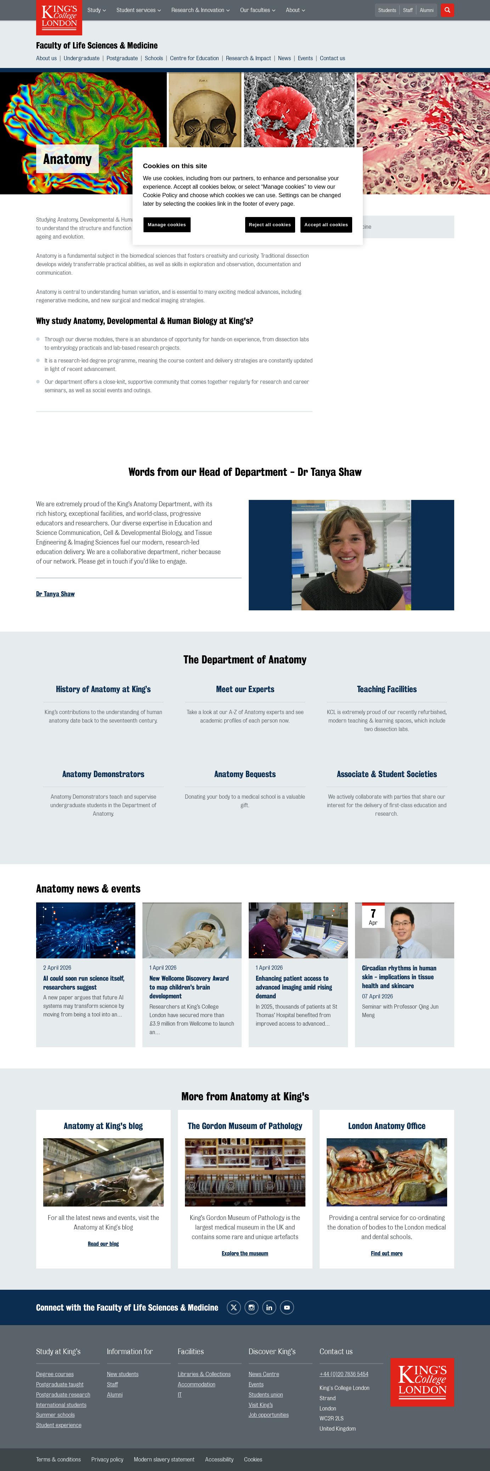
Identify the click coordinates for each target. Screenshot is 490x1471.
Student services (136, 10)
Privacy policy (107, 1460)
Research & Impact (248, 58)
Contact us (332, 58)
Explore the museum (245, 1253)
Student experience (58, 1426)
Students (387, 10)
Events (305, 58)
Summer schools (55, 1415)
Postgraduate (122, 58)
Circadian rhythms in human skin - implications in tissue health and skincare (399, 977)
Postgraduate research (63, 1395)
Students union (266, 1395)
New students (123, 1375)
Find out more (386, 1253)
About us (46, 58)
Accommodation (196, 1384)
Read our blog (103, 1244)
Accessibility (219, 1460)
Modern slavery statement (164, 1460)
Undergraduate (82, 58)
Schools (154, 58)
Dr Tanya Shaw (55, 593)
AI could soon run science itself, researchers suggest (83, 983)
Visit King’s (261, 1405)
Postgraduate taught (60, 1384)
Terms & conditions (58, 1460)
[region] (248, 196)
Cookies (253, 1460)
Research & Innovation (197, 10)
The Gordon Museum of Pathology (245, 1126)
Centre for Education (194, 58)
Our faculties (255, 10)
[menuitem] (96, 10)
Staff (408, 10)
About (293, 10)
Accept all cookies (326, 224)
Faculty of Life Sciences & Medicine (97, 45)
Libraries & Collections (204, 1375)
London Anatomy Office (387, 1126)
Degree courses (55, 1375)
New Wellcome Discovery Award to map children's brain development (189, 987)
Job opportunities (269, 1415)
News (284, 58)
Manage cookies (167, 224)
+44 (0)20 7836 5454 (344, 1375)
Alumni (427, 10)
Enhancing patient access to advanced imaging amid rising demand (294, 987)
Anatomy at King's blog (103, 1126)
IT (180, 1395)
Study (94, 10)
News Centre (264, 1375)
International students (61, 1405)
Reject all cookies (270, 224)
